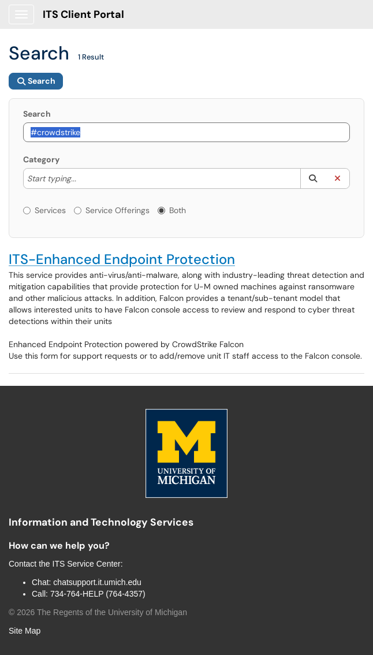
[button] (312, 178)
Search (37, 114)
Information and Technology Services (101, 522)
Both (172, 210)
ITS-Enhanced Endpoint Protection (122, 259)
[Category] (82, 178)
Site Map (24, 630)
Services (44, 210)
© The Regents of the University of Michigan (98, 612)
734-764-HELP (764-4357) (98, 593)
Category (41, 159)
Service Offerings (112, 210)
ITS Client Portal (83, 14)
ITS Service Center (87, 563)
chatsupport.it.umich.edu (97, 582)
